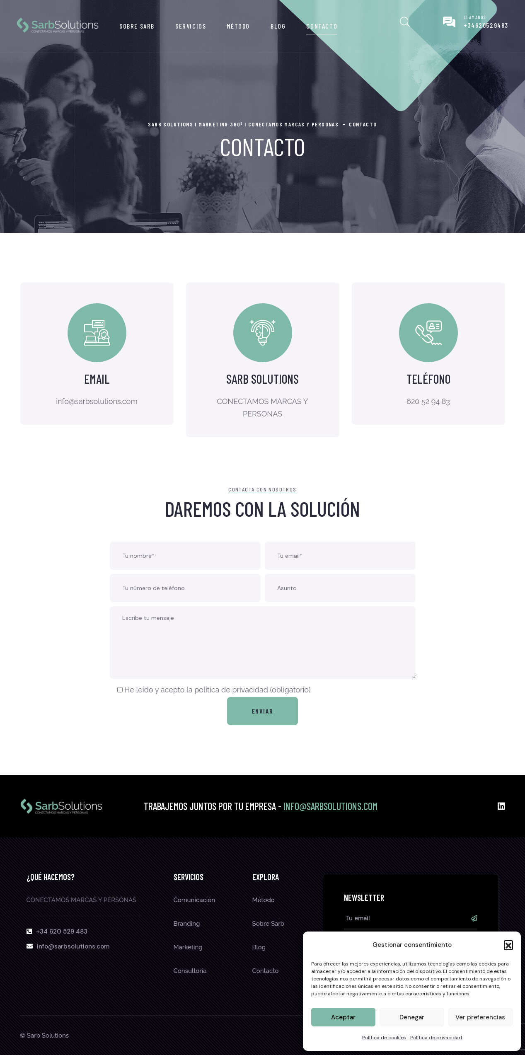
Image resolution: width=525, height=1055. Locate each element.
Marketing (188, 947)
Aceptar (343, 1017)
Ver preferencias (480, 1017)
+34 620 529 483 (61, 931)
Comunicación (194, 900)
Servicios (190, 26)
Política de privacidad (436, 1037)
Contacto (321, 26)
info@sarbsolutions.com (330, 806)
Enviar (262, 711)
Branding (187, 923)
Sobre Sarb (137, 26)
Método (238, 26)
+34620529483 (486, 25)
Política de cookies (384, 1037)
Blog (278, 26)
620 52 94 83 (428, 401)
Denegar (411, 1017)
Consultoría (190, 971)
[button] (508, 945)
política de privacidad (231, 689)
